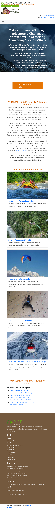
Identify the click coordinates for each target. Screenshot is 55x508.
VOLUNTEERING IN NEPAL (15, 445)
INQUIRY (9, 454)
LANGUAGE (10, 450)
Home (9, 438)
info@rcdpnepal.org (47, 15)
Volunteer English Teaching (15, 468)
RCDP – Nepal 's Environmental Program (22, 402)
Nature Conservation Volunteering (17, 475)
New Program (11, 459)
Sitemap (29, 505)
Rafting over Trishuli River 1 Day (21, 201)
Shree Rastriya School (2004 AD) (19, 390)
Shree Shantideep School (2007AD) (20, 400)
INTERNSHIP (11, 447)
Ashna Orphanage (21, 150)
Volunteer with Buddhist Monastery (18, 466)
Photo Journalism (12, 478)
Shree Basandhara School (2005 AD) (21, 393)
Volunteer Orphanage (13, 471)
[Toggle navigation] (3, 22)
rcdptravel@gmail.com (46, 17)
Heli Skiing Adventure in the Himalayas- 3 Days (27, 362)
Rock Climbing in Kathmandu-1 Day (22, 320)
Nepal (9, 443)
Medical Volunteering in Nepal (16, 473)
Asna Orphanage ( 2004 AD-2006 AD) (21, 397)
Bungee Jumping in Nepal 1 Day (20, 240)
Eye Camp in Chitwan (16, 405)
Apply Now (10, 457)
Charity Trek (11, 452)
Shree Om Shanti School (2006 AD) (20, 395)
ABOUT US (10, 440)
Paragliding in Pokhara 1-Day (19, 279)
